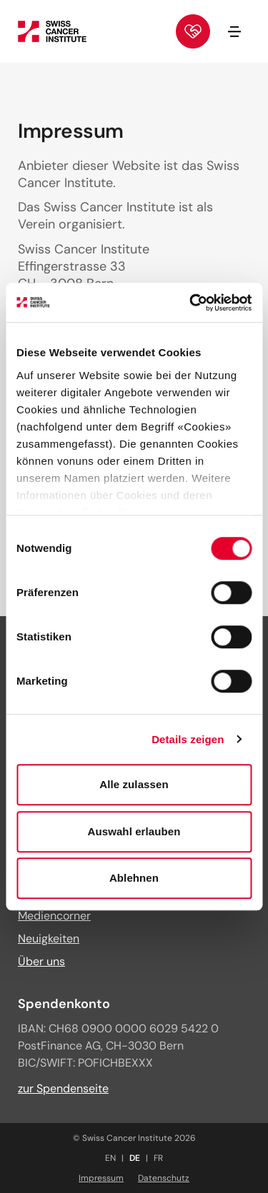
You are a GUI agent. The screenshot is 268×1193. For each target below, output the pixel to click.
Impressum (101, 1178)
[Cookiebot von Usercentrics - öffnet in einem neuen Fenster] (191, 302)
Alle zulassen (133, 784)
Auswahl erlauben (134, 831)
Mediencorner (54, 915)
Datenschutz (163, 1178)
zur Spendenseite (63, 1088)
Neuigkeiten (48, 938)
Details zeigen (188, 739)
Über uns (41, 961)
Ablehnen (134, 878)
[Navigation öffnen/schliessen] (234, 31)
